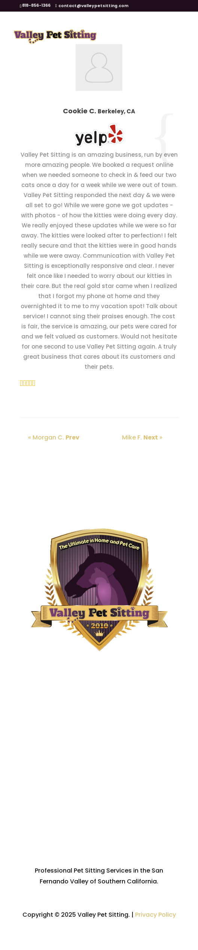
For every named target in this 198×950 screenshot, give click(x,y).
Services (99, 775)
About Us (99, 757)
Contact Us (99, 848)
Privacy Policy (155, 914)
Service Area (99, 794)
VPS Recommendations (99, 830)
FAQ (99, 812)
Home (99, 739)
